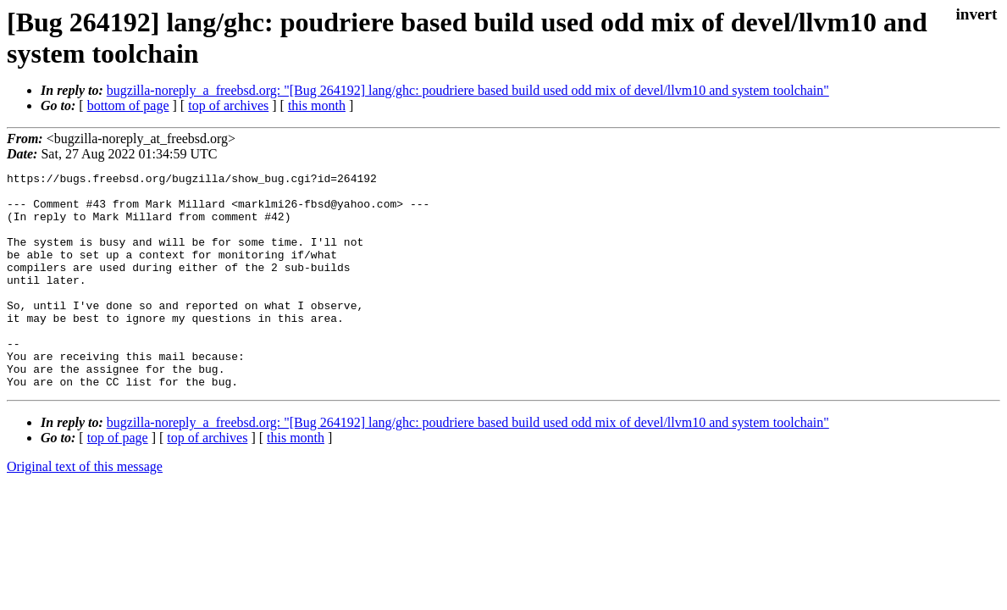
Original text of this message (85, 509)
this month (317, 105)
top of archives (228, 105)
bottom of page (128, 105)
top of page (117, 481)
